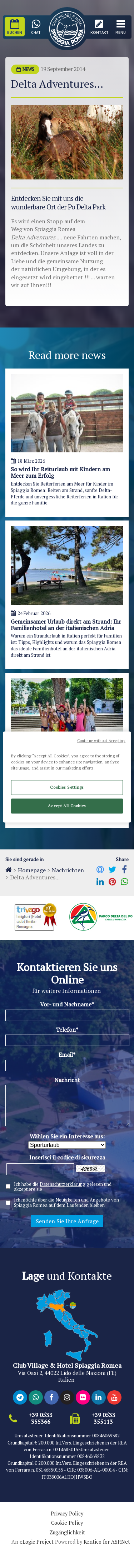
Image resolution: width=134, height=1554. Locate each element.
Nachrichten (68, 870)
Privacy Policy (67, 1513)
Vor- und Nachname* (67, 1004)
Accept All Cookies (67, 806)
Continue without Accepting (101, 740)
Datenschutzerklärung (62, 1184)
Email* (67, 1054)
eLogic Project (37, 1541)
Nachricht (67, 1080)
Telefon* (67, 1029)
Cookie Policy (67, 1522)
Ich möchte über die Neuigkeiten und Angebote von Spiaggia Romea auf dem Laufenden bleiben (66, 1202)
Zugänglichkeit (67, 1532)
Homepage (32, 870)
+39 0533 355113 (103, 1418)
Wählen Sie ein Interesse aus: (67, 1136)
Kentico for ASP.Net (107, 1541)
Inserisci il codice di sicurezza (67, 1157)
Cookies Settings (67, 787)
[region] (66, 776)
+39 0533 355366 (41, 1418)
